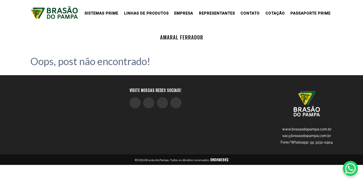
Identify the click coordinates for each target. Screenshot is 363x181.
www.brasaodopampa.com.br (306, 129)
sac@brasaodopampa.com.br (306, 136)
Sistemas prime (101, 13)
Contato (250, 13)
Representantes (217, 13)
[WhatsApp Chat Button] (350, 168)
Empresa (183, 13)
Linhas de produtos (146, 13)
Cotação (275, 13)
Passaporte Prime (310, 13)
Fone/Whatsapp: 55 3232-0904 (307, 142)
